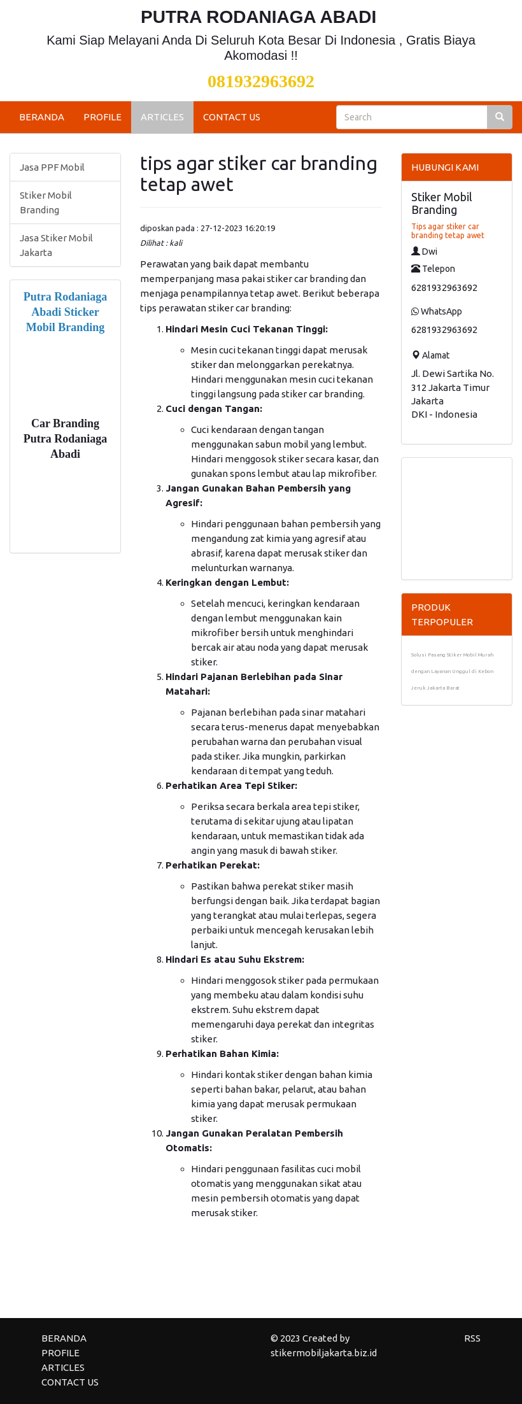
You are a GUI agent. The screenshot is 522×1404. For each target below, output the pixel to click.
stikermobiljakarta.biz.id (324, 1352)
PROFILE (102, 116)
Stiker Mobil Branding (46, 202)
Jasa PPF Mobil (52, 167)
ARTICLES (162, 116)
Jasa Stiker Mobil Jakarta (56, 245)
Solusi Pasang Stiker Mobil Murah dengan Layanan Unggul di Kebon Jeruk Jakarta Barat (452, 671)
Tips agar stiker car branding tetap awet (447, 230)
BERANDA (41, 116)
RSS (472, 1338)
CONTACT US (231, 116)
